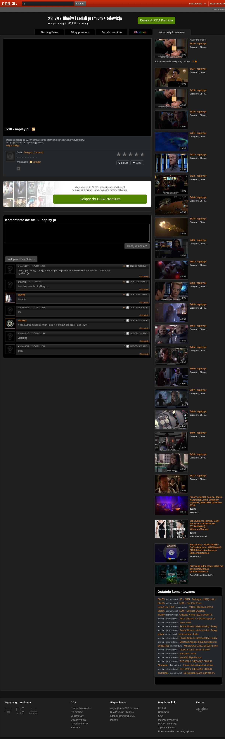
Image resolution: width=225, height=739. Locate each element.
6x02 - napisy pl (198, 283)
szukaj (80, 3)
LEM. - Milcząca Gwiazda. (192, 611)
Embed (123, 163)
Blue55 (22, 294)
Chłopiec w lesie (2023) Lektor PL (195, 614)
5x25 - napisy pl (198, 218)
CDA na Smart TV (80, 723)
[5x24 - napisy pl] (171, 205)
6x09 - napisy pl (198, 433)
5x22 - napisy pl (198, 154)
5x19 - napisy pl (198, 43)
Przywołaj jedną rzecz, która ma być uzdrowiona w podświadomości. (206, 569)
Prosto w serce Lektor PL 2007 (195, 649)
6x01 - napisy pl (198, 261)
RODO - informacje (167, 723)
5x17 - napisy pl (198, 69)
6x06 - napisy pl (198, 368)
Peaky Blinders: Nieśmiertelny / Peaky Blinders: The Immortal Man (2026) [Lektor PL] (187, 627)
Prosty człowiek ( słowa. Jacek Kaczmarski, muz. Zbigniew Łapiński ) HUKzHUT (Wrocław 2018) (206, 501)
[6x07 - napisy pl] (171, 398)
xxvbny (161, 614)
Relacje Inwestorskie (81, 708)
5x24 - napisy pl (198, 197)
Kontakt (162, 708)
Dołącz (156, 20)
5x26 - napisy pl (198, 240)
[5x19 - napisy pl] (171, 48)
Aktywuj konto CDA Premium (124, 708)
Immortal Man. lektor (189, 634)
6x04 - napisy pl (198, 325)
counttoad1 (163, 673)
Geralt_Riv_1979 (166, 607)
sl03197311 (163, 646)
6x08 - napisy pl (198, 411)
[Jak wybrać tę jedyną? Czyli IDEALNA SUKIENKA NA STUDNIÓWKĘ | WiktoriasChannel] (171, 529)
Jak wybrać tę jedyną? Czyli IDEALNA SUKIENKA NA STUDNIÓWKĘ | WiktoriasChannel (204, 525)
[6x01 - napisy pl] (171, 269)
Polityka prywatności (168, 720)
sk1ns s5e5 (185, 622)
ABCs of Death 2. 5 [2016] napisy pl (197, 618)
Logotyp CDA (77, 716)
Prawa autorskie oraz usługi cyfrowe (176, 731)
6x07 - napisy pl (198, 390)
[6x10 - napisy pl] (171, 462)
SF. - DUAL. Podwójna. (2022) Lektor (197, 599)
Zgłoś (137, 163)
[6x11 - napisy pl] (171, 483)
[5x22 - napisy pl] (171, 162)
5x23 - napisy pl (198, 176)
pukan (161, 634)
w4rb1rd (22, 320)
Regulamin (163, 712)
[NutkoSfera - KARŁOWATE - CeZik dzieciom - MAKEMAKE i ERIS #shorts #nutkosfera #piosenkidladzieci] (171, 552)
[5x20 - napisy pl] (171, 119)
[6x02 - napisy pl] (171, 291)
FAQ (160, 716)
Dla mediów (77, 712)
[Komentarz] (77, 233)
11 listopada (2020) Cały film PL (199, 673)
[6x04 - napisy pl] (171, 333)
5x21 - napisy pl (198, 133)
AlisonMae (163, 665)
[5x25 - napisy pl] (171, 226)
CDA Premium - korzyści (122, 712)
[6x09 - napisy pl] (171, 441)
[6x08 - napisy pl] (171, 419)
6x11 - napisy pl (198, 475)
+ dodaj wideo (218, 9)
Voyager (37, 162)
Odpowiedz (144, 277)
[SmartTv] (23, 715)
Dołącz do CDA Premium (99, 199)
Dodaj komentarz (137, 246)
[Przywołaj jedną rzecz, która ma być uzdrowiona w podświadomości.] (171, 574)
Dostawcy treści (78, 720)
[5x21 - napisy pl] (171, 141)
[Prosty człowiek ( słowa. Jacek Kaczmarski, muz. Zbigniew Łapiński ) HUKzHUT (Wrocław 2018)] (171, 505)
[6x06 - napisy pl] (171, 376)
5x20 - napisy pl (198, 111)
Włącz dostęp (12, 145)
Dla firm (114, 720)
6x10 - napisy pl (198, 454)
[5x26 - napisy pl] (171, 248)
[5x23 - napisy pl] (171, 184)
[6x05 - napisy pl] (171, 355)
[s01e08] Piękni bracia (190, 657)
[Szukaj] (48, 3)
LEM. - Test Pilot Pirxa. (190, 603)
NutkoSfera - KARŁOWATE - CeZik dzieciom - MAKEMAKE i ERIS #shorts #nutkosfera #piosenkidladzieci (206, 548)
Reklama (75, 727)
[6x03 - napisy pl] (171, 312)
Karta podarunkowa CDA (122, 716)
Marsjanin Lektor (188, 653)
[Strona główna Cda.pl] (10, 3)
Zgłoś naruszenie (166, 727)
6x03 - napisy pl (198, 304)
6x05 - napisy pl (198, 347)
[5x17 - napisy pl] (171, 77)
